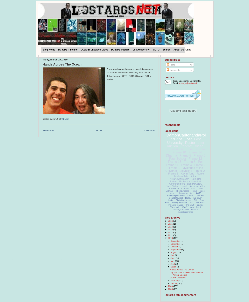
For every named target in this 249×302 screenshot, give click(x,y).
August (174, 252)
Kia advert (197, 198)
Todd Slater (172, 186)
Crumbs (185, 188)
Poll (200, 161)
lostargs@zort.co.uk (188, 83)
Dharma (171, 155)
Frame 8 (190, 161)
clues (202, 191)
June (173, 258)
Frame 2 (200, 170)
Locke (170, 200)
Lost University (141, 49)
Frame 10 (179, 152)
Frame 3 (173, 173)
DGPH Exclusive (178, 277)
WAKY (185, 207)
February (175, 280)
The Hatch (200, 203)
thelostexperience (185, 212)
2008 (170, 289)
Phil (195, 200)
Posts (171, 65)
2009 (170, 286)
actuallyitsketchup (181, 210)
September (176, 249)
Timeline (199, 205)
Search (166, 49)
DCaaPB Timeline (67, 49)
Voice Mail (174, 207)
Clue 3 (190, 196)
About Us (179, 49)
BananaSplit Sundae (176, 196)
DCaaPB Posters (120, 49)
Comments (173, 70)
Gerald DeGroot (176, 198)
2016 (170, 221)
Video (199, 146)
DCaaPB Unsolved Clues (94, 49)
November (176, 244)
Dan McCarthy (194, 183)
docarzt (194, 210)
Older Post (150, 130)
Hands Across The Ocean (62, 64)
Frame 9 (199, 164)
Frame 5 (185, 155)
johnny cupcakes (186, 193)
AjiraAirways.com (179, 178)
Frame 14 (195, 152)
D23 (193, 188)
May (173, 261)
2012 (170, 232)
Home (99, 130)
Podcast (186, 146)
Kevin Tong (187, 173)
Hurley (188, 198)
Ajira (193, 176)
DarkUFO (200, 196)
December (176, 241)
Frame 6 (199, 155)
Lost (188, 139)
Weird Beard (195, 207)
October (175, 246)
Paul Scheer (177, 158)
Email (189, 149)
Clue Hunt (174, 188)
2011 (170, 235)
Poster (190, 143)
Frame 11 (172, 164)
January (175, 283)
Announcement (177, 183)
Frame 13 (174, 161)
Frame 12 (195, 158)
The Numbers (182, 191)
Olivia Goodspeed (183, 200)
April (173, 264)
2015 (170, 224)
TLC (192, 203)
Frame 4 (186, 164)
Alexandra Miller (197, 186)
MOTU (156, 49)
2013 (170, 229)
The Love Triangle (175, 205)
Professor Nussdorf (190, 181)
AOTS (198, 193)
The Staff (190, 205)
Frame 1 (174, 167)
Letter (173, 181)
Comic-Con (175, 149)
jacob (172, 193)
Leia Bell (196, 178)
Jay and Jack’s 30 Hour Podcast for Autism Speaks (186, 273)
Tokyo (194, 191)
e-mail (184, 186)
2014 (170, 227)
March (174, 267)
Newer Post (48, 130)
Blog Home (49, 49)
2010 (170, 238)
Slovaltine (186, 170)
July (173, 255)
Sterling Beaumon (179, 203)
